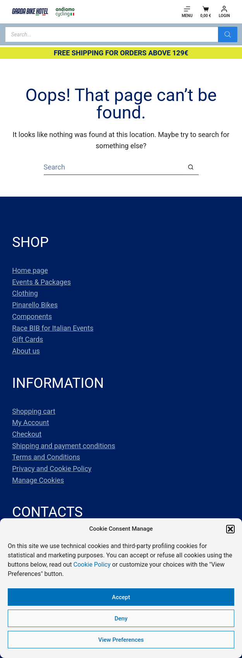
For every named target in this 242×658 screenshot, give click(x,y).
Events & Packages (41, 282)
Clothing (25, 293)
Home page (30, 270)
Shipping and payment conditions (63, 446)
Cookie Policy (92, 564)
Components (32, 316)
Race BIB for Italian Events (52, 328)
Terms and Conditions (46, 457)
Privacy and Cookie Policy (51, 468)
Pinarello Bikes (35, 305)
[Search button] (191, 167)
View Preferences (121, 639)
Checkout (26, 434)
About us (26, 351)
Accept (121, 597)
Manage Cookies (38, 480)
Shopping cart (33, 411)
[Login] (224, 12)
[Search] (227, 34)
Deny (121, 618)
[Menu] (187, 12)
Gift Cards (27, 339)
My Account (30, 422)
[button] (230, 529)
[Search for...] (113, 167)
